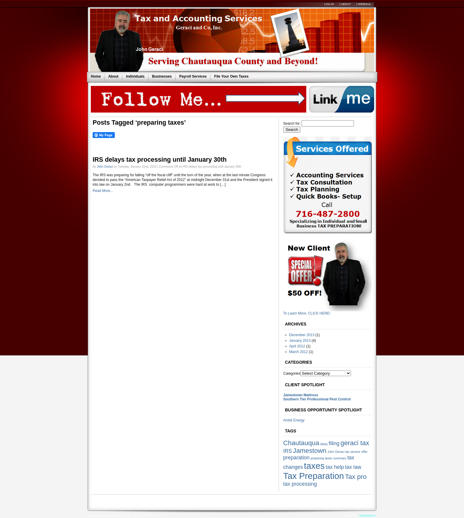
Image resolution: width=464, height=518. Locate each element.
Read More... (103, 191)
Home (96, 76)
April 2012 (297, 346)
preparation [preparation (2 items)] (296, 458)
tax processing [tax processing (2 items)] (300, 484)
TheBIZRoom (367, 515)
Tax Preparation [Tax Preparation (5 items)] (313, 476)
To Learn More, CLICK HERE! (306, 313)
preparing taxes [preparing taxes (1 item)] (321, 458)
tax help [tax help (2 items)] (335, 467)
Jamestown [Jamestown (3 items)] (309, 450)
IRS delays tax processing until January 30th (160, 159)
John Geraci (105, 166)
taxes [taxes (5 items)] (314, 466)
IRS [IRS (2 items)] (287, 451)
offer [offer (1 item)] (364, 451)
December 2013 (301, 335)
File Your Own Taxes (231, 76)
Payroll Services (193, 76)
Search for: (292, 123)
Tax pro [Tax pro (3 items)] (356, 476)
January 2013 (300, 341)
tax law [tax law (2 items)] (353, 467)
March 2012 (298, 352)
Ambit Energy (293, 420)
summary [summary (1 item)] (339, 458)
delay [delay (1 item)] (324, 444)
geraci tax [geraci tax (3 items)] (355, 443)
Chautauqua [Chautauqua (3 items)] (301, 443)
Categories (291, 373)
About (113, 76)
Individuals (135, 76)
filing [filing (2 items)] (334, 443)
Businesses (162, 76)
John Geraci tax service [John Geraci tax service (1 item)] (343, 451)
